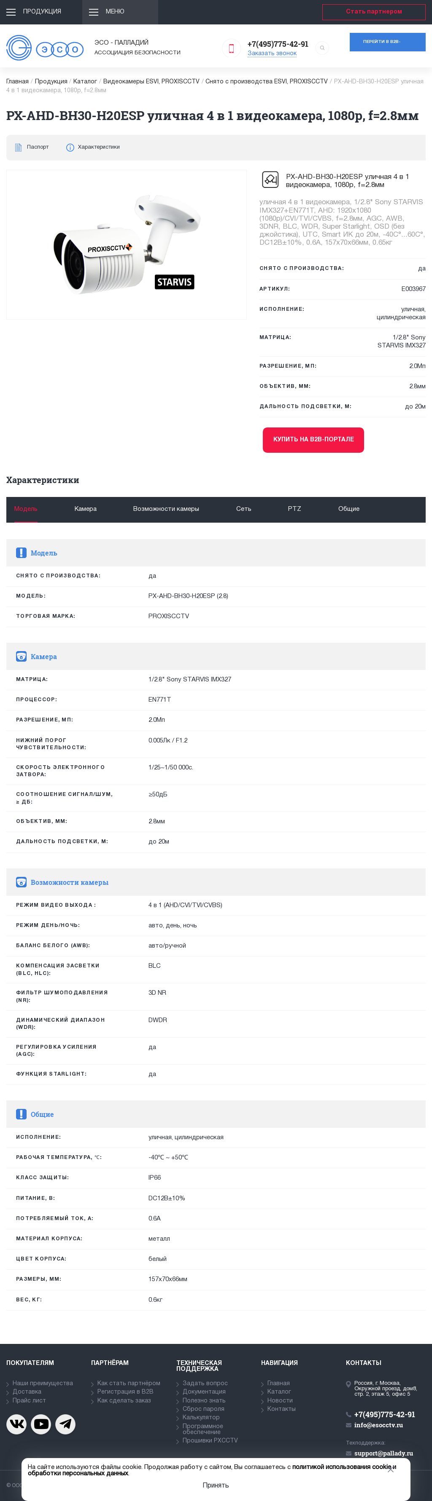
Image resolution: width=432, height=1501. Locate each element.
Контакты (281, 1409)
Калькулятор (201, 1418)
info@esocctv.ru (378, 1425)
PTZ (294, 509)
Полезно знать (204, 1401)
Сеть (243, 509)
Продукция (42, 12)
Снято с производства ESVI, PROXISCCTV (266, 82)
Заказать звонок (272, 53)
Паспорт (38, 147)
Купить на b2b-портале (313, 440)
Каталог (85, 82)
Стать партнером (374, 12)
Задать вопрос (205, 1383)
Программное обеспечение (203, 1429)
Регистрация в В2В (125, 1392)
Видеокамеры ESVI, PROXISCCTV (151, 82)
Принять (215, 1486)
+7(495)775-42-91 (278, 44)
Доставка (27, 1392)
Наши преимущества (43, 1383)
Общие (348, 509)
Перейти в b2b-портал (382, 45)
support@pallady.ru (383, 1453)
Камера (86, 509)
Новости (280, 1401)
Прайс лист (29, 1401)
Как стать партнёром (128, 1383)
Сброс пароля (203, 1409)
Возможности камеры (166, 509)
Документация (204, 1392)
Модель (26, 509)
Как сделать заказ (124, 1401)
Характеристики (99, 147)
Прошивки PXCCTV (210, 1441)
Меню (115, 12)
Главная (17, 82)
